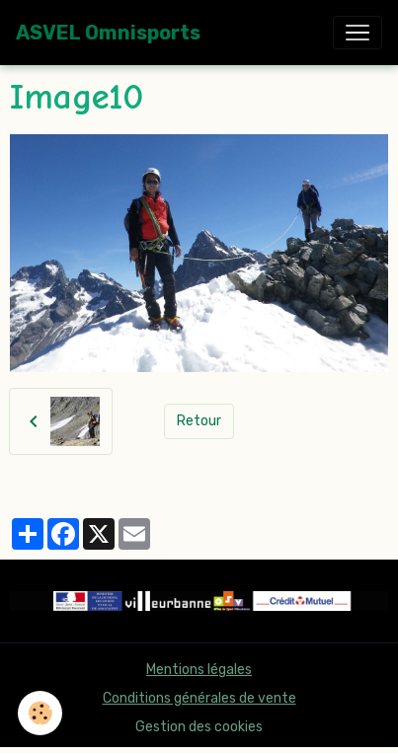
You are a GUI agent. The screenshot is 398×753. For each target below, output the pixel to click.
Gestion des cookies (199, 726)
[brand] (108, 32)
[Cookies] (40, 713)
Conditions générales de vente (199, 698)
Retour (199, 421)
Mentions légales (199, 669)
